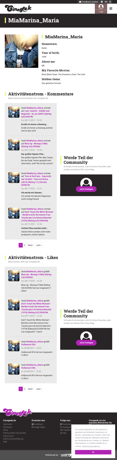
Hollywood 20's (28, 344)
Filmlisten (7, 427)
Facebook (65, 424)
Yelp (63, 433)
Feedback (37, 424)
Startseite (7, 424)
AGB (5, 442)
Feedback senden (88, 2)
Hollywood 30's (28, 368)
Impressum (8, 436)
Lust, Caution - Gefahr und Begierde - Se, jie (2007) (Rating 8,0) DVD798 (36, 114)
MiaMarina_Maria (34, 108)
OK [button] (93, 452)
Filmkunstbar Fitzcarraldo (14, 433)
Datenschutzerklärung (13, 439)
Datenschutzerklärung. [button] (91, 446)
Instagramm (66, 427)
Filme (5, 430)
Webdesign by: (58, 455)
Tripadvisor (66, 430)
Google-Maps (38, 427)
